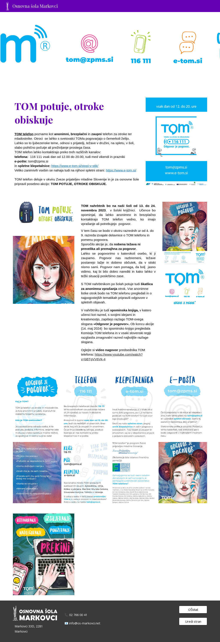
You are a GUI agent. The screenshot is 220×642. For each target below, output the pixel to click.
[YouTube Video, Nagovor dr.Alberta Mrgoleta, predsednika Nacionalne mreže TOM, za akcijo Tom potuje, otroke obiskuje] (143, 554)
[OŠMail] (193, 609)
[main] (77, 144)
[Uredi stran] (193, 621)
